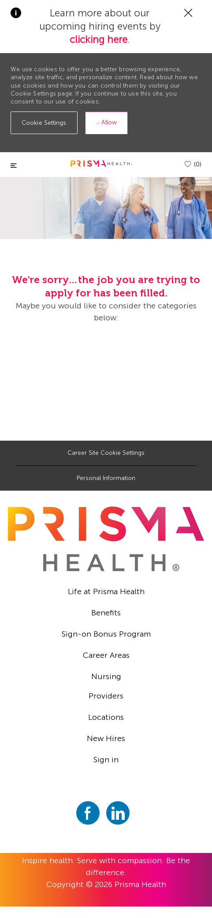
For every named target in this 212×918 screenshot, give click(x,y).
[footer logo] (106, 539)
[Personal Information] (106, 478)
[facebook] (88, 813)
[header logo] (101, 163)
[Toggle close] (14, 165)
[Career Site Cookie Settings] (106, 453)
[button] (44, 122)
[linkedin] (118, 813)
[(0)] (193, 164)
